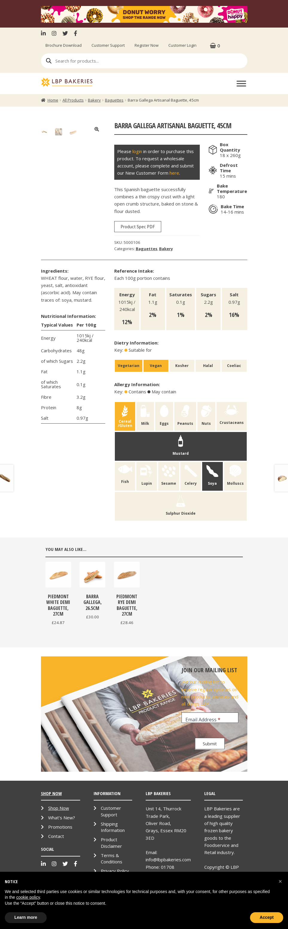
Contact (56, 836)
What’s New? (61, 818)
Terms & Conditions (111, 858)
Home (53, 100)
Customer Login (182, 45)
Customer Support (108, 45)
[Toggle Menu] (241, 84)
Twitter (65, 33)
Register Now (147, 45)
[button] (280, 881)
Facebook (75, 33)
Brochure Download (63, 45)
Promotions (60, 827)
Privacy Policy (115, 871)
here (174, 173)
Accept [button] (267, 917)
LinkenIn (45, 33)
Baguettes (114, 100)
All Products (73, 100)
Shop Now (58, 808)
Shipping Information (113, 827)
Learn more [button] (25, 917)
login (137, 151)
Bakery (94, 100)
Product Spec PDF (138, 226)
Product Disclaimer (111, 842)
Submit (210, 744)
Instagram (54, 33)
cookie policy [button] (28, 897)
